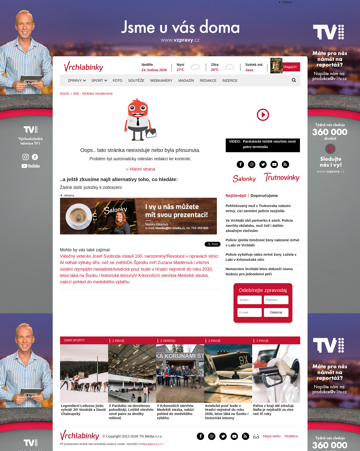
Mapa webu (272, 436)
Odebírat (276, 312)
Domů (64, 93)
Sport (97, 80)
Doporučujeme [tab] (264, 196)
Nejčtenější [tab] (236, 196)
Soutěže (136, 80)
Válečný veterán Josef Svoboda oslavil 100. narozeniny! (113, 256)
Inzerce (229, 80)
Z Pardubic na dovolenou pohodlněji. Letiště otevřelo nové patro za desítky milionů (131, 412)
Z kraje (118, 341)
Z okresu (168, 341)
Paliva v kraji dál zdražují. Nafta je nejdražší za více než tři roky (274, 410)
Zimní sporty (74, 340)
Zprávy (75, 80)
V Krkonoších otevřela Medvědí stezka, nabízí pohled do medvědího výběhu (175, 412)
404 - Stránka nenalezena (92, 93)
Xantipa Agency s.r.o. (151, 443)
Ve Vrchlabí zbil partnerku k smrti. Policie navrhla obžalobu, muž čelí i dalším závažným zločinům (259, 226)
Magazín (290, 67)
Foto (117, 80)
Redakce (208, 80)
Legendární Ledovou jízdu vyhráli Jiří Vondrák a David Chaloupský (83, 410)
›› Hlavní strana (140, 169)
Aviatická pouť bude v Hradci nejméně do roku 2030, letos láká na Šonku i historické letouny (226, 412)
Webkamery (161, 80)
